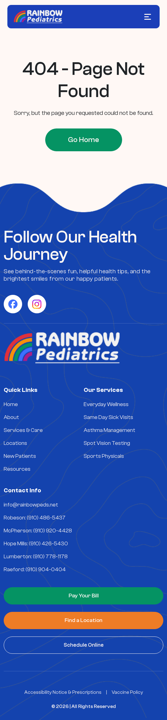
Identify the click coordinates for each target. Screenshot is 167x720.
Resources (17, 469)
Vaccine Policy (127, 692)
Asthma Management (109, 430)
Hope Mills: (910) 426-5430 (36, 543)
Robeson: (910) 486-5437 (35, 518)
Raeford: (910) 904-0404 (35, 569)
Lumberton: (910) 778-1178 (36, 556)
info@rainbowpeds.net (31, 505)
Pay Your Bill (84, 595)
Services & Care (23, 430)
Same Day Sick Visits (108, 417)
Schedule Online (84, 645)
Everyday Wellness (106, 404)
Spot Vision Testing (107, 443)
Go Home (83, 140)
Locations (15, 443)
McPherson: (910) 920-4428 (38, 530)
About (11, 417)
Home (11, 404)
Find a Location (83, 620)
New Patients (20, 456)
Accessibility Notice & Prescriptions (62, 692)
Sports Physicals (104, 456)
